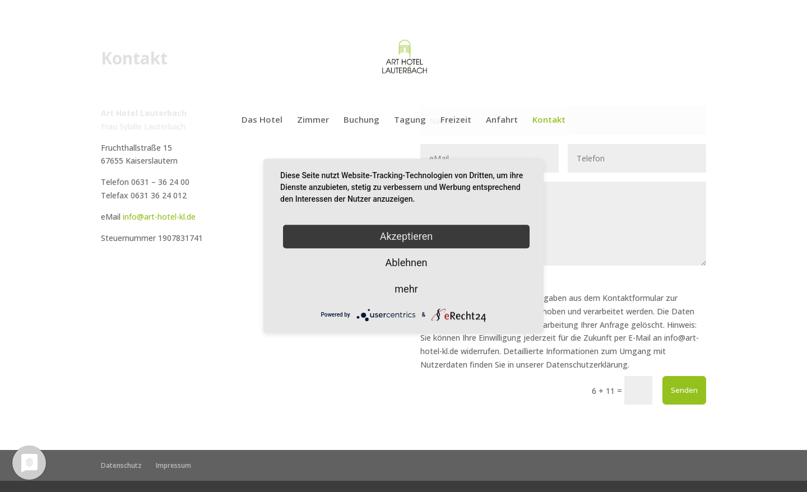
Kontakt (548, 120)
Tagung (410, 120)
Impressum (173, 465)
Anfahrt (502, 120)
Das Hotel (262, 120)
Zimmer (313, 120)
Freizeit (455, 120)
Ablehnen (406, 262)
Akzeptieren (406, 236)
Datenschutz (121, 465)
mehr (406, 289)
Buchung (361, 120)
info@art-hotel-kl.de (159, 216)
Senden (684, 390)
